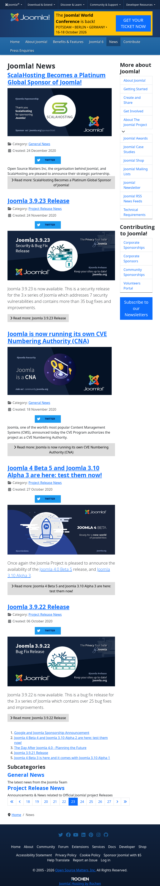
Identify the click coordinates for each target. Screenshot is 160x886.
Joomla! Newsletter (132, 185)
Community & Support (104, 4)
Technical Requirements (134, 212)
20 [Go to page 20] (46, 801)
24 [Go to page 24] (82, 801)
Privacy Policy (65, 855)
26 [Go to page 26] (100, 801)
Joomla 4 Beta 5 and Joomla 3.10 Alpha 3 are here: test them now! (55, 471)
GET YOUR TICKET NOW (133, 23)
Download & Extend (40, 4)
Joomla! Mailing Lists (136, 171)
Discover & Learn (71, 4)
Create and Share (132, 100)
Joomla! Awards (136, 138)
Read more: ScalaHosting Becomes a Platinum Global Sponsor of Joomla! (61, 182)
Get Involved (133, 111)
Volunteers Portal (132, 286)
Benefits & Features (68, 41)
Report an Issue (85, 860)
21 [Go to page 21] (55, 801)
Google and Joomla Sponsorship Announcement (51, 732)
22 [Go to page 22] (64, 801)
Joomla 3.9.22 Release (38, 607)
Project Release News (45, 208)
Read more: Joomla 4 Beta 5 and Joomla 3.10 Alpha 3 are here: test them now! (61, 588)
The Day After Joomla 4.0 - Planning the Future (50, 747)
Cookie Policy (90, 855)
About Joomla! (36, 41)
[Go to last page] (125, 802)
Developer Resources (139, 4)
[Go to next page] (117, 802)
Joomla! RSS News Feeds (133, 198)
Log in (105, 860)
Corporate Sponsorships (134, 245)
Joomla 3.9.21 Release (31, 752)
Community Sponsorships (134, 272)
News (113, 41)
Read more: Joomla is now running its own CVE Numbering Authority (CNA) (61, 449)
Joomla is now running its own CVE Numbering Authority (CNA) (57, 337)
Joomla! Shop (134, 160)
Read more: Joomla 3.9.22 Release (38, 718)
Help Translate (58, 860)
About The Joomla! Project (135, 122)
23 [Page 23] (73, 801)
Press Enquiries (22, 50)
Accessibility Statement (34, 855)
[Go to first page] (12, 802)
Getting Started (136, 89)
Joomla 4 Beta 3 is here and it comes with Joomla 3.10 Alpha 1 (62, 757)
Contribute (131, 41)
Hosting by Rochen (80, 883)
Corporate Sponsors (131, 258)
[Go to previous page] (20, 802)
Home (15, 41)
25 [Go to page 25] (91, 801)
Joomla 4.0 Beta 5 (56, 569)
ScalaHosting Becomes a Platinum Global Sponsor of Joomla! (57, 78)
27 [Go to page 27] (109, 801)
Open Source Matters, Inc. (75, 870)
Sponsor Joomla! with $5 (122, 855)
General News (39, 144)
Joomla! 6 (96, 41)
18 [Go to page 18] (28, 801)
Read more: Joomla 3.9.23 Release (38, 318)
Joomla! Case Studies (134, 149)
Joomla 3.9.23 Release (38, 201)
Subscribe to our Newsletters (136, 308)
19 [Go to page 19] (37, 801)
